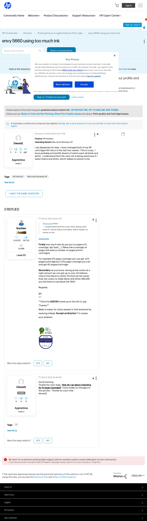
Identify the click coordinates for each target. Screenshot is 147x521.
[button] (94, 134)
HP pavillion (18, 177)
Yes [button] (38, 363)
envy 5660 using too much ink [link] (104, 33)
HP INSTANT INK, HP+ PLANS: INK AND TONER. (95, 110)
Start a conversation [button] (61, 50)
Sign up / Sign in (132, 25)
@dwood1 (47, 223)
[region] (74, 71)
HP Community (10, 33)
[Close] (114, 55)
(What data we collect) (72, 70)
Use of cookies (94, 76)
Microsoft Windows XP (37, 177)
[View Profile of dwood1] (18, 143)
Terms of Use (41, 477)
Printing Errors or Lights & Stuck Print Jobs (60, 33)
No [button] (48, 363)
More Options (63, 84)
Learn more (78, 97)
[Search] (23, 50)
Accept (84, 84)
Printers (27, 33)
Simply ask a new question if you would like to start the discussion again (69, 124)
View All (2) (9, 182)
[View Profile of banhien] (21, 228)
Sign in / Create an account (51, 97)
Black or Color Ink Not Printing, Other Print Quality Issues (51, 113)
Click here (122, 69)
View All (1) (12, 430)
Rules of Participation (64, 477)
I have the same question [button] (24, 193)
